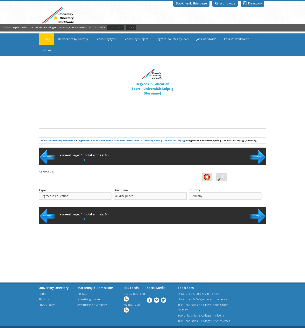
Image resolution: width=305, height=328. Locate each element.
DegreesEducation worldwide (94, 140)
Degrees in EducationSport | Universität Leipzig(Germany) (152, 88)
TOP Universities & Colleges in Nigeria (201, 315)
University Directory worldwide (57, 140)
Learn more (115, 27)
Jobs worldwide (206, 39)
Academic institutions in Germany (133, 140)
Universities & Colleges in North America (202, 299)
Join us (47, 50)
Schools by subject (136, 39)
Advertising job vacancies (92, 305)
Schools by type (106, 39)
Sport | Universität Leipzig (169, 140)
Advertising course (88, 299)
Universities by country (73, 39)
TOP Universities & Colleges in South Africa (204, 321)
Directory (255, 3)
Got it (131, 27)
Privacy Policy (46, 305)
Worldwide (227, 3)
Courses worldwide (236, 39)
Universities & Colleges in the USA (198, 294)
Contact (82, 294)
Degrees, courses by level (172, 39)
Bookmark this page (191, 3)
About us (44, 299)
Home (46, 39)
